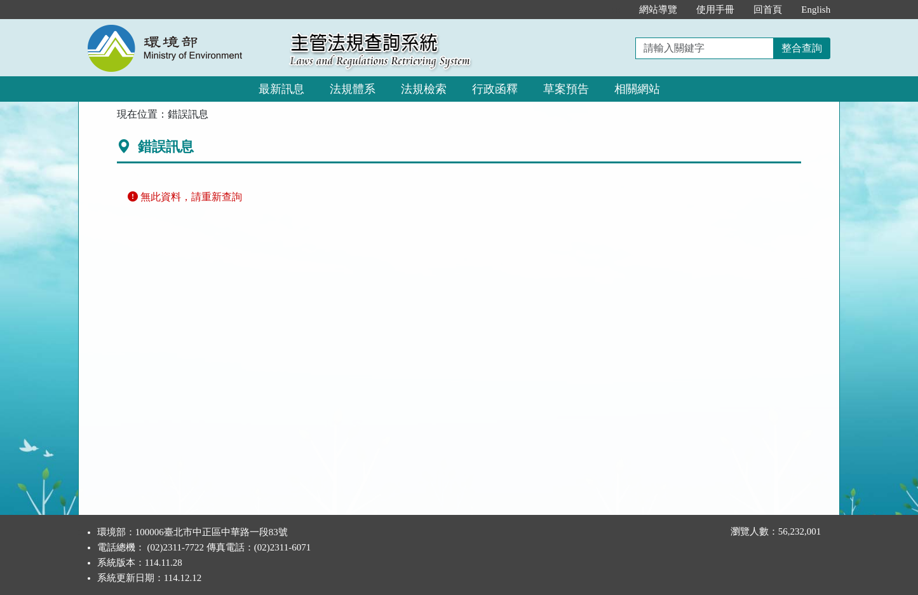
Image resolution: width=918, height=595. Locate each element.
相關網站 (637, 89)
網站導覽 (658, 9)
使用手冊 (715, 9)
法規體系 (352, 89)
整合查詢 (801, 48)
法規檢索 (424, 89)
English (815, 9)
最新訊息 (281, 89)
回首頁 (767, 9)
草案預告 (566, 89)
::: (616, 9)
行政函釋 (495, 89)
